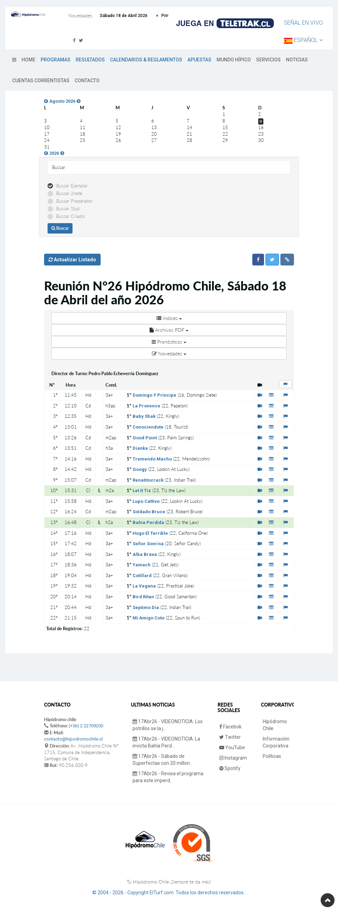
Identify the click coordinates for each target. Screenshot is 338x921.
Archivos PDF (169, 330)
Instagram (233, 758)
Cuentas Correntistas (40, 80)
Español (303, 40)
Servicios (268, 59)
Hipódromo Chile (275, 725)
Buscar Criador (70, 216)
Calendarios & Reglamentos (146, 59)
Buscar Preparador (74, 201)
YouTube (232, 747)
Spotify (229, 768)
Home (28, 59)
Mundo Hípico (234, 59)
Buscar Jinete (69, 193)
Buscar (60, 228)
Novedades (169, 353)
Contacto (87, 80)
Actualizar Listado (72, 259)
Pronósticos (169, 342)
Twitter (230, 737)
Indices (169, 318)
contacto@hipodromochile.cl (73, 739)
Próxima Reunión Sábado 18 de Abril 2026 (127, 15)
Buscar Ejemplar (72, 185)
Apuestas (199, 59)
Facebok (230, 726)
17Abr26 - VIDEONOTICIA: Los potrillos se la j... (168, 725)
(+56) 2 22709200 (86, 725)
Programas (55, 59)
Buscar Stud (67, 208)
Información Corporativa (276, 742)
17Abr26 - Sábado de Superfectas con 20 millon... (163, 759)
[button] (258, 259)
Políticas (272, 756)
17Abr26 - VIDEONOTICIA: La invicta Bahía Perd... (166, 742)
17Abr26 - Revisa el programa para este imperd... (168, 777)
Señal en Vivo (303, 22)
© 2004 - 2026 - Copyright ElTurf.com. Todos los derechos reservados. (168, 892)
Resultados (90, 59)
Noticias (297, 59)
